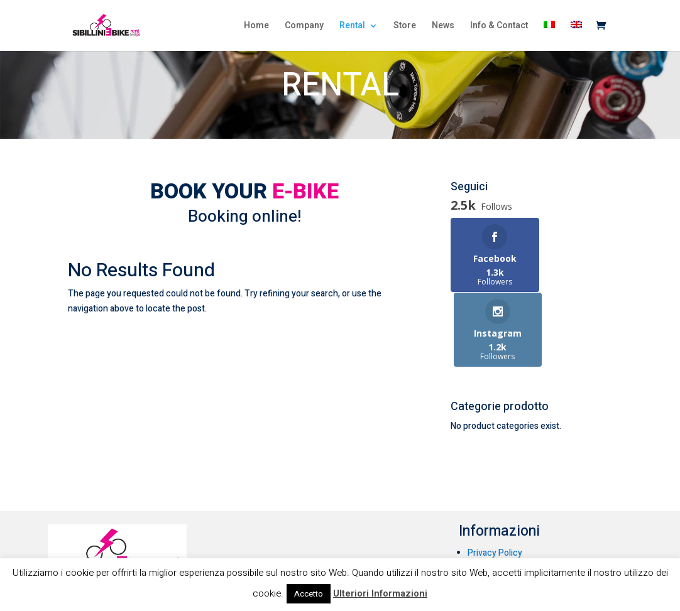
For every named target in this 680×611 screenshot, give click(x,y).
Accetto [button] (308, 594)
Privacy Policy (495, 478)
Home (256, 26)
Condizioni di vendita (508, 511)
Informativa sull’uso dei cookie (527, 495)
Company (304, 26)
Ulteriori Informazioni (380, 593)
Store (404, 26)
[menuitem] (549, 36)
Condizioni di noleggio (511, 527)
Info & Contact (499, 26)
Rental (352, 26)
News (443, 26)
